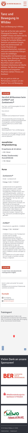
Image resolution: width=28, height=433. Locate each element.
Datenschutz (5, 431)
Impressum (13, 431)
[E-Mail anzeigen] (9, 301)
